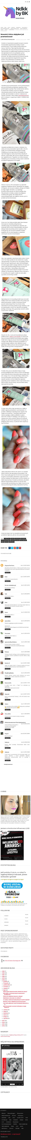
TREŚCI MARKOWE (23, 28)
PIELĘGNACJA (24, 27)
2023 (3, 971)
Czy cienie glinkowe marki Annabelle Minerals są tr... (15, 1003)
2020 (3, 976)
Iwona (6, 612)
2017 (3, 1020)
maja (4, 1011)
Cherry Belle (8, 713)
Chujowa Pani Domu (9, 565)
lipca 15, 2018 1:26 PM (25, 585)
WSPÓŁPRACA (11, 29)
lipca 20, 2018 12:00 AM (25, 733)
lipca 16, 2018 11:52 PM (25, 694)
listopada (6, 983)
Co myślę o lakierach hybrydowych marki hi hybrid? (16, 999)
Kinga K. (7, 733)
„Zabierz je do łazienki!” (15, 336)
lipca (4, 990)
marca (5, 1015)
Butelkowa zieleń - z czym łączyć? (10, 1134)
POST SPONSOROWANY (5, 28)
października (6, 985)
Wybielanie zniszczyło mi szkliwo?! (12, 998)
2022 (3, 973)
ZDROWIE (17, 1128)
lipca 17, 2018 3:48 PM (25, 713)
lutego (5, 1016)
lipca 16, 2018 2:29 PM (25, 672)
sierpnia (5, 988)
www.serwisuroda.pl (5, 1036)
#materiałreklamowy (6, 1115)
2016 (3, 1022)
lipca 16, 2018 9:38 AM (25, 651)
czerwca (5, 1009)
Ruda (6, 576)
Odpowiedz (7, 572)
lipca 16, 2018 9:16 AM (25, 641)
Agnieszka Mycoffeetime (11, 642)
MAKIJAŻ (13, 27)
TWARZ (2, 29)
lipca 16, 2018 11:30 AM (25, 663)
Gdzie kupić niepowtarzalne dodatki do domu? (15, 991)
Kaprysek (7, 694)
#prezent (14, 1115)
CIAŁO (9, 27)
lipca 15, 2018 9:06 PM (25, 620)
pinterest (14, 924)
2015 (3, 1024)
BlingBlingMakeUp (9, 673)
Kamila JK (7, 663)
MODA (26, 1120)
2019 (3, 978)
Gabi (6, 594)
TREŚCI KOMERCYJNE (15, 28)
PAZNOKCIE (18, 27)
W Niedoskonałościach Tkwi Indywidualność (15, 722)
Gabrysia (7, 742)
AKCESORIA (4, 1117)
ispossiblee (7, 621)
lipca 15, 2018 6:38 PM (25, 593)
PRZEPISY (15, 1124)
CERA (5, 27)
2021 (3, 974)
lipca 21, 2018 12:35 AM (25, 752)
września (5, 986)
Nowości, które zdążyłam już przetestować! (14, 1001)
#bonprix (3, 1113)
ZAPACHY (11, 1128)
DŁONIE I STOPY (20, 1117)
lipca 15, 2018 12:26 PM (25, 576)
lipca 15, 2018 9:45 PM (25, 633)
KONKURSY (15, 1120)
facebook (14, 914)
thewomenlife (8, 683)
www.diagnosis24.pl (23, 95)
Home (2, 27)
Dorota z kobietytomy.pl (10, 585)
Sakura (6, 704)
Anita (6, 602)
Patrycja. (7, 651)
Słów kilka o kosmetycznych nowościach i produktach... (14, 994)
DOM (27, 1117)
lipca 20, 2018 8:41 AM (25, 742)
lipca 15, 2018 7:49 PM (25, 602)
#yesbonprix (20, 1115)
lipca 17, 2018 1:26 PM (25, 703)
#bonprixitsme (20, 1113)
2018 (3, 980)
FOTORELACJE (4, 1120)
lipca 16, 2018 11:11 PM (25, 682)
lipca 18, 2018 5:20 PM (25, 723)
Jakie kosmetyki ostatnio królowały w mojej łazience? (14, 1006)
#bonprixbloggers (11, 1113)
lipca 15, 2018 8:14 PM (25, 612)
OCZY (3, 1122)
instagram (14, 921)
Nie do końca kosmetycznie (13, 961)
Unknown (7, 752)
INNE (10, 1120)
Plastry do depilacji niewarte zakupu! (12, 996)
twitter (14, 917)
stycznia (5, 1018)
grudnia (5, 981)
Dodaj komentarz (8, 764)
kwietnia (5, 1013)
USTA (17, 1126)
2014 (3, 1025)
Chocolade (7, 633)
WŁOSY (6, 29)
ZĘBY (22, 1128)
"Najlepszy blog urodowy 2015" (16, 1035)
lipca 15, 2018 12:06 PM (25, 565)
